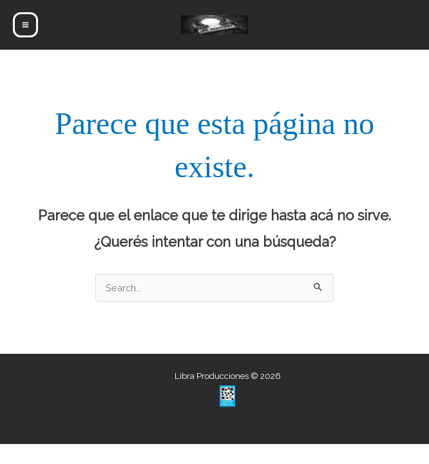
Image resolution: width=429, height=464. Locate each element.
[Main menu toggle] (25, 24)
